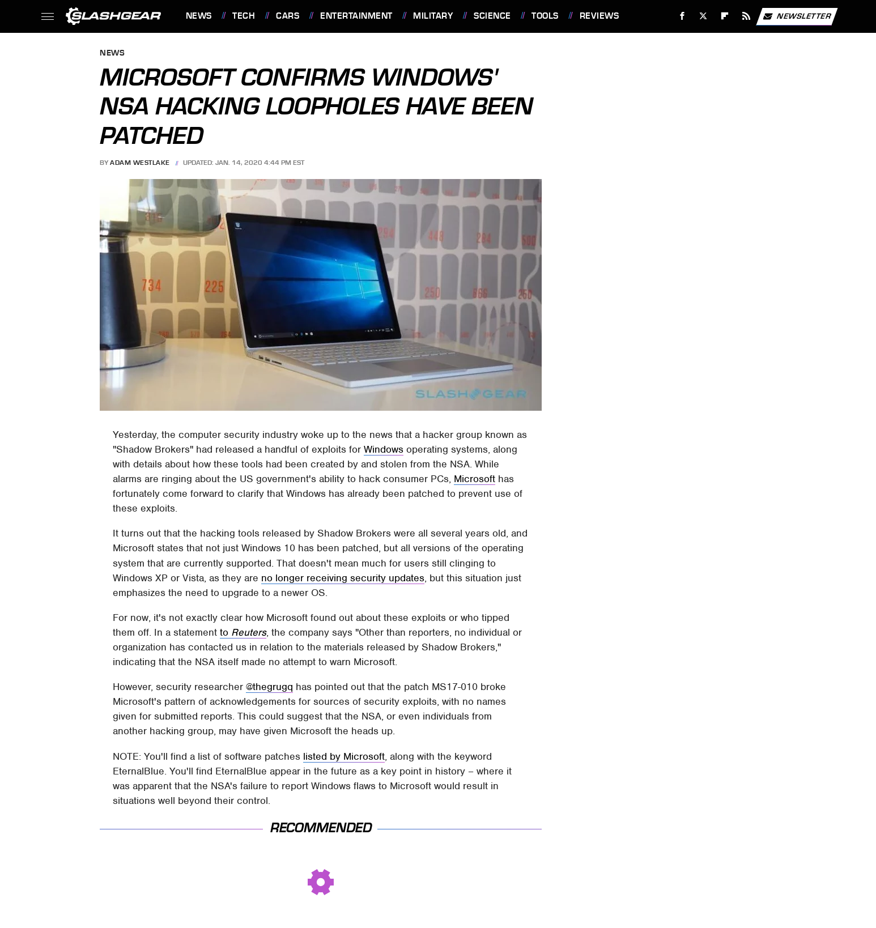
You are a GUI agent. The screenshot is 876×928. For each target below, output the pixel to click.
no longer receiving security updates (342, 578)
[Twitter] (703, 16)
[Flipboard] (725, 16)
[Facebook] (682, 16)
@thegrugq (269, 686)
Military (433, 16)
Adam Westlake (140, 163)
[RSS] (746, 16)
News (199, 16)
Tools (545, 16)
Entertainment (356, 16)
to (243, 632)
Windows (383, 449)
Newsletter (796, 16)
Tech (243, 16)
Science (492, 16)
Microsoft (474, 478)
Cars (287, 16)
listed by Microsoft (344, 756)
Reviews (599, 16)
